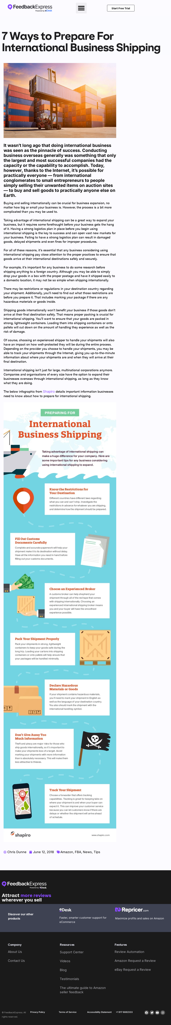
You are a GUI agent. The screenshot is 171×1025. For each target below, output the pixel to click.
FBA (78, 852)
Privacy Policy (37, 1012)
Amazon (67, 852)
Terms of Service (67, 1012)
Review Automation (129, 952)
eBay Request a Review (133, 969)
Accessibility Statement (99, 1012)
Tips (97, 852)
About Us (15, 952)
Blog (63, 970)
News (87, 852)
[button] (81, 8)
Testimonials (69, 979)
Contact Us (16, 961)
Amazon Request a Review (135, 961)
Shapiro (49, 391)
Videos (65, 961)
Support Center (72, 952)
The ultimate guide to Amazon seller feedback (83, 990)
